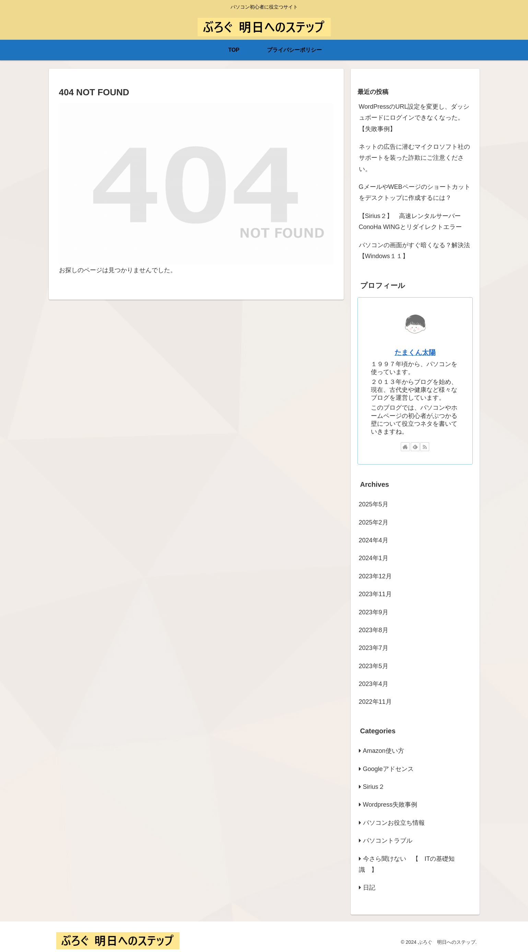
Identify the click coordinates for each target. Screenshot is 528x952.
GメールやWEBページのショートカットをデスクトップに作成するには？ (414, 192)
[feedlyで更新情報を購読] (415, 446)
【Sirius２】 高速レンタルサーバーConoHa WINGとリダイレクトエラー (410, 221)
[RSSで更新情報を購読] (424, 446)
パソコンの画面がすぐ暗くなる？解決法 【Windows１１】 (416, 251)
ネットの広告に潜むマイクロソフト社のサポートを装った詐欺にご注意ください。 (414, 157)
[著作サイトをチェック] (405, 446)
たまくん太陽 (415, 352)
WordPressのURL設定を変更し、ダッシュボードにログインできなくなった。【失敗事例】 (414, 117)
